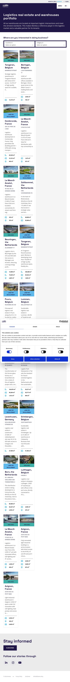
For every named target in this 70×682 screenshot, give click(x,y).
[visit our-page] (6, 662)
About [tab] (58, 326)
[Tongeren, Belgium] (11, 76)
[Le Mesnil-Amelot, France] (27, 134)
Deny (12, 359)
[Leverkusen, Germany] (11, 427)
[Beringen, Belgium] (27, 76)
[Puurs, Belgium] (11, 310)
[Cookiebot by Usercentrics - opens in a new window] (60, 321)
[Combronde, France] (11, 134)
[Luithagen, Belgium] (27, 484)
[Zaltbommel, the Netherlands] (27, 194)
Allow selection (35, 359)
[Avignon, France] (27, 542)
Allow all (57, 359)
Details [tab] (35, 326)
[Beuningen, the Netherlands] (11, 253)
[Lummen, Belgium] (27, 310)
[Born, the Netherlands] (11, 484)
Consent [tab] (12, 326)
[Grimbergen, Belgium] (27, 427)
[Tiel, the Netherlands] (11, 369)
